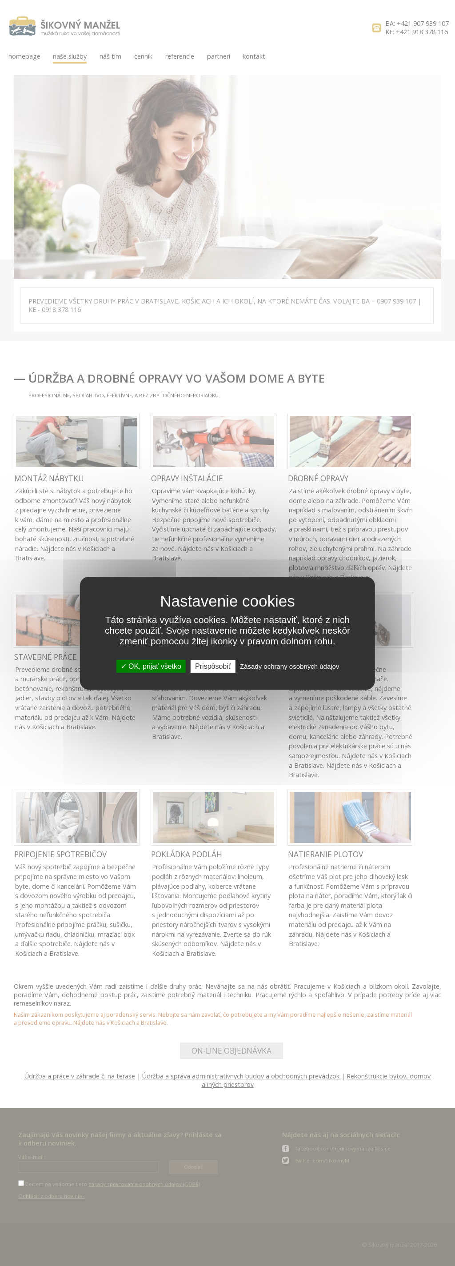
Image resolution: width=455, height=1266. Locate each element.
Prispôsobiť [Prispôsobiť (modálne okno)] (213, 666)
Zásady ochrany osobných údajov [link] (289, 666)
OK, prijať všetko (151, 666)
